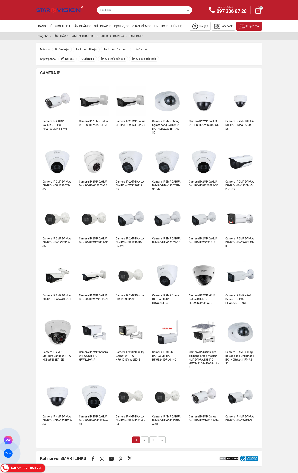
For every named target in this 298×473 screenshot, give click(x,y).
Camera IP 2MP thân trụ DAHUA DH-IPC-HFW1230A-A (93, 356)
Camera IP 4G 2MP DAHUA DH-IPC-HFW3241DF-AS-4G (164, 356)
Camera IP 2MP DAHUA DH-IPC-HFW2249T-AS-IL (239, 242)
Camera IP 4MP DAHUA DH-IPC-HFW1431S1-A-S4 (130, 420)
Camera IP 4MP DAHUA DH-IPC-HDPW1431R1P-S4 (57, 420)
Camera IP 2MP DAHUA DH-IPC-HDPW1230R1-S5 (239, 125)
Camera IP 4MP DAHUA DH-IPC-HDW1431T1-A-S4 (93, 420)
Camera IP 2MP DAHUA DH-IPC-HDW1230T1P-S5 (130, 185)
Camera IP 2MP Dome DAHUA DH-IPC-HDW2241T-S (165, 299)
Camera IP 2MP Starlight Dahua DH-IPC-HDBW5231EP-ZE (57, 356)
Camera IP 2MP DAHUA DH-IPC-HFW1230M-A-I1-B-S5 (239, 185)
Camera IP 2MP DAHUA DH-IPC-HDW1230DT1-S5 (56, 185)
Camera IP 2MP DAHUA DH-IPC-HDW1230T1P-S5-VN (166, 185)
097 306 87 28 (232, 11)
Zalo (8, 453)
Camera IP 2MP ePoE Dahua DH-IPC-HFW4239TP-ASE (238, 299)
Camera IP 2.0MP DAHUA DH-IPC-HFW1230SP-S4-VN (54, 125)
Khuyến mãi (249, 26)
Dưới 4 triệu (62, 49)
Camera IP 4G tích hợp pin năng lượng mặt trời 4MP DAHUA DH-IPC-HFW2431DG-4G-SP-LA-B (204, 360)
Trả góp (200, 26)
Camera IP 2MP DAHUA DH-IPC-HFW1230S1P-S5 (56, 242)
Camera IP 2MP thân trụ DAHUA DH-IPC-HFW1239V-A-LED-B (130, 356)
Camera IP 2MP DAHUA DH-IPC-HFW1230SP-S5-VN (130, 242)
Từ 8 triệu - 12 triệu (115, 49)
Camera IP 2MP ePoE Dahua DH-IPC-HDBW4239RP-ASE (202, 299)
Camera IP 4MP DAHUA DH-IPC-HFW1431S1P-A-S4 (166, 420)
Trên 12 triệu (140, 49)
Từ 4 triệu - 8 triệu (86, 49)
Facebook (223, 26)
